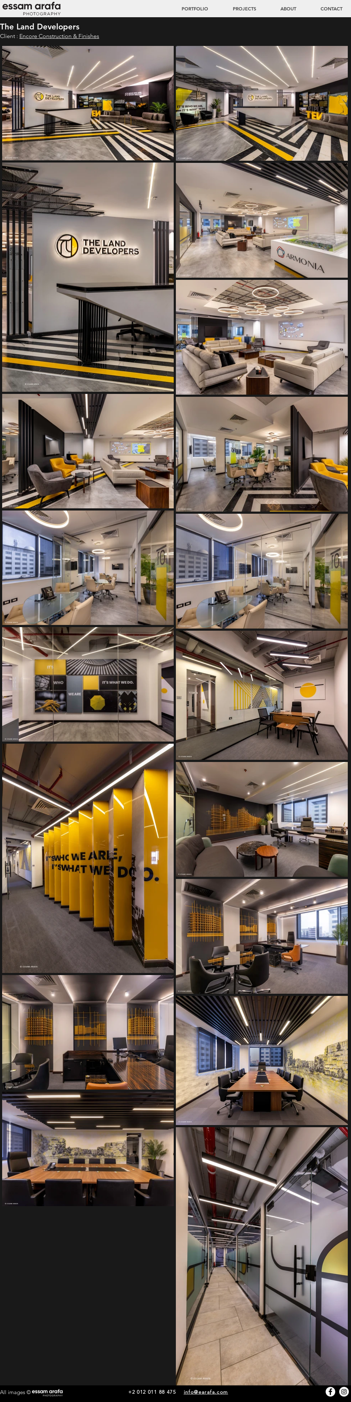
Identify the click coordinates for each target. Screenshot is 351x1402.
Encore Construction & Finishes (59, 36)
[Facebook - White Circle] (330, 1392)
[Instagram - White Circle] (344, 1392)
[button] (237, 8)
